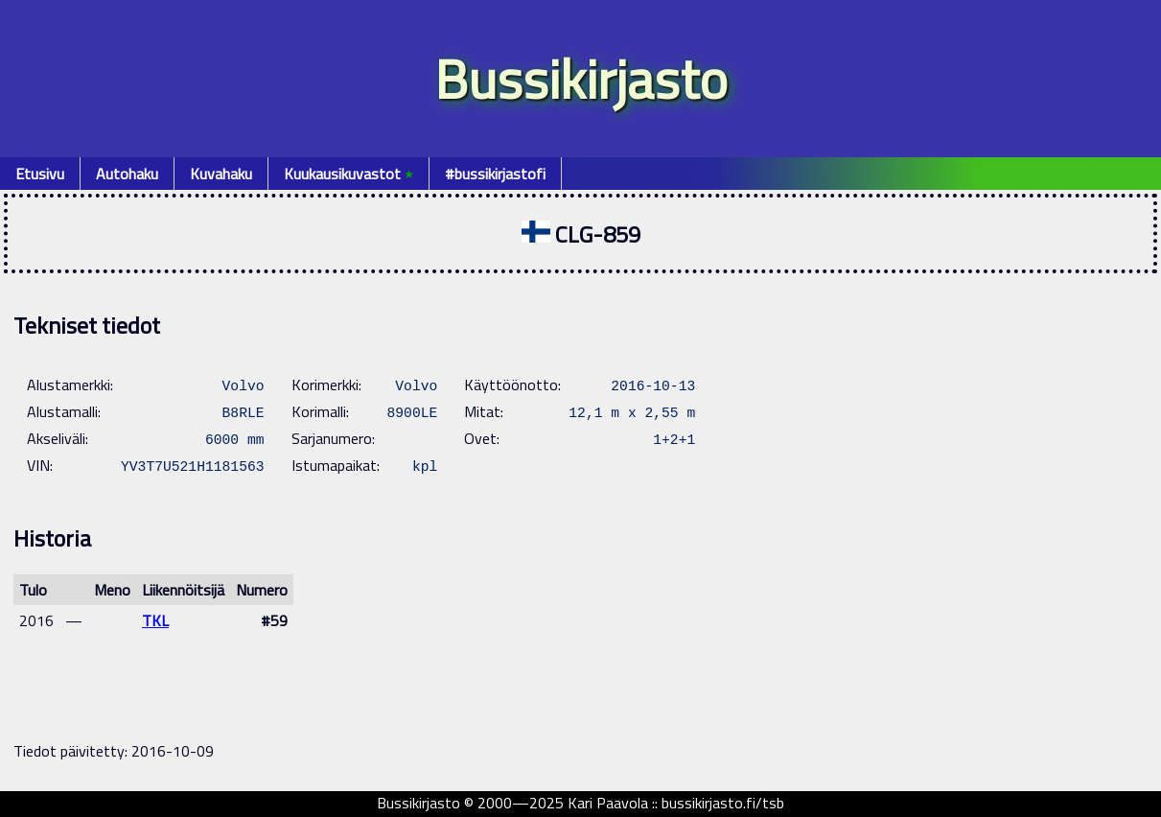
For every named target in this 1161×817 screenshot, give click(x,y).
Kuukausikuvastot (348, 173)
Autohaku (127, 173)
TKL (155, 620)
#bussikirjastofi (495, 173)
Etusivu (39, 173)
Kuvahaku (221, 173)
